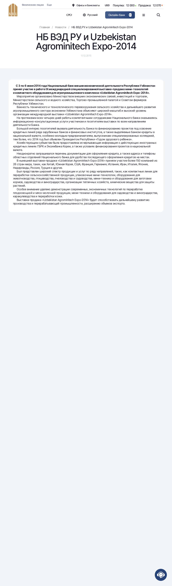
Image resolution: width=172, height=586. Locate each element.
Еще (49, 4)
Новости (60, 27)
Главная (45, 27)
